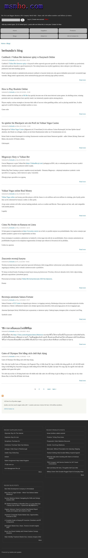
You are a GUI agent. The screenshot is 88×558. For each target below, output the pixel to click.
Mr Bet (25, 95)
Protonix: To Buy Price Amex (55, 437)
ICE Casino (17, 303)
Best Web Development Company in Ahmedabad (19, 489)
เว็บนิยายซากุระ (9, 464)
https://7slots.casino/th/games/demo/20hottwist (28, 335)
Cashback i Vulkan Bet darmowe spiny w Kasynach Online (28, 57)
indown (7, 457)
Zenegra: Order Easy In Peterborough (16, 449)
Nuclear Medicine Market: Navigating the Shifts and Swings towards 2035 (22, 499)
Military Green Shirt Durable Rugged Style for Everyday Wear (65, 471)
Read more (82, 80)
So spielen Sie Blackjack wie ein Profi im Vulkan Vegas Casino (30, 123)
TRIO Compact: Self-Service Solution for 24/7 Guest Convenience (62, 463)
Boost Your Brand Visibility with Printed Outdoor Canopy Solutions (21, 532)
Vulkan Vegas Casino (17, 129)
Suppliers (44, 30)
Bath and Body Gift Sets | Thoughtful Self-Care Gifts (62, 468)
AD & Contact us (9, 409)
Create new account (38, 19)
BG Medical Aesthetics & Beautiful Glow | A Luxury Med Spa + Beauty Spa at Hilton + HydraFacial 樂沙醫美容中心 (22, 504)
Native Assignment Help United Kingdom (17, 460)
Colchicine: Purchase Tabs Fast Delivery (17, 445)
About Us (44, 36)
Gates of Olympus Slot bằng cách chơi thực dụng (24, 353)
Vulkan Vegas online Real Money (17, 190)
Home (15, 30)
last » (54, 389)
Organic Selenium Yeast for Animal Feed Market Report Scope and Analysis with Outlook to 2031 (21, 510)
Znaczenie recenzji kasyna (13, 258)
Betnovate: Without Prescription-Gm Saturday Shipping (63, 449)
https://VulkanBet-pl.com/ (34, 163)
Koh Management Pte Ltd (12, 468)
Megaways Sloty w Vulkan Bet (16, 157)
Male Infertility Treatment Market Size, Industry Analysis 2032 (23, 537)
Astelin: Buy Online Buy (12, 453)
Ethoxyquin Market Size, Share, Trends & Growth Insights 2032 (22, 526)
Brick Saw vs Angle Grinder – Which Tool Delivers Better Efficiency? (21, 493)
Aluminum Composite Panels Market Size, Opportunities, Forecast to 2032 (22, 515)
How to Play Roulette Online (15, 89)
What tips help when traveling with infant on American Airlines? (63, 457)
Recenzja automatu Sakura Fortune (17, 297)
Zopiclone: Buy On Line (12, 437)
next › (49, 389)
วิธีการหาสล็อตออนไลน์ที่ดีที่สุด (17, 328)
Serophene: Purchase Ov (12, 441)
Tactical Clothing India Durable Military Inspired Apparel (63, 453)
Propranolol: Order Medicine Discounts (58, 441)
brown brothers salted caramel (56, 433)
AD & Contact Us (72, 36)
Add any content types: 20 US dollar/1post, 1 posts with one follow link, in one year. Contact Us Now (31, 24)
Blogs (15, 36)
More (40, 472)
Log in (29, 19)
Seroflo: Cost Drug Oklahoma (56, 445)
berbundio (12, 60)
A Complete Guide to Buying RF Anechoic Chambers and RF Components (23, 521)
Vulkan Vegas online (8, 197)
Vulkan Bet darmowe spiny (17, 63)
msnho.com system (15, 552)
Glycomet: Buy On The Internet (14, 433)
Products (73, 30)
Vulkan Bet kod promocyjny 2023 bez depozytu (37, 279)
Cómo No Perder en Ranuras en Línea (19, 224)
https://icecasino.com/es (30, 231)
